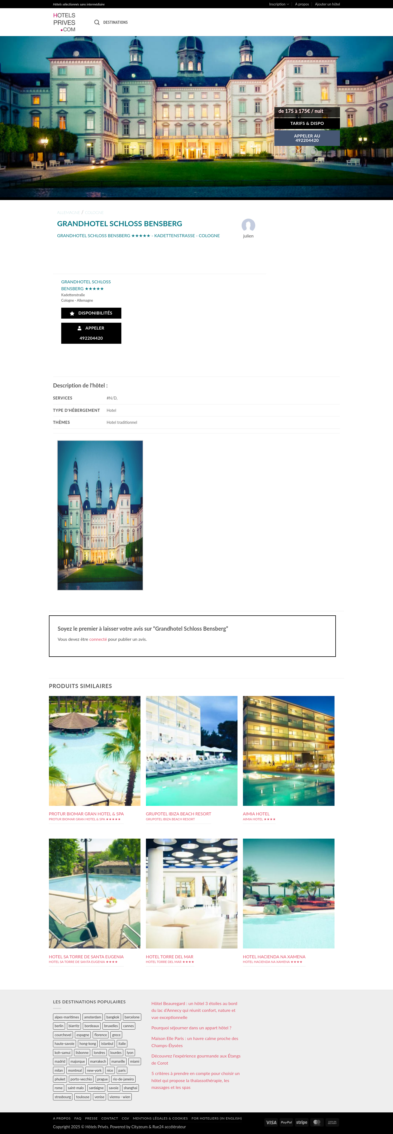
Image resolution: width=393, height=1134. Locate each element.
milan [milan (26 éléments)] (59, 1070)
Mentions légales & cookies (160, 1118)
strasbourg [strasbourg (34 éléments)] (63, 1097)
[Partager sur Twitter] (293, 151)
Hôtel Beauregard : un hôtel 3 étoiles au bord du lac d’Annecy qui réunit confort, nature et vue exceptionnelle (194, 1010)
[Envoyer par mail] (303, 151)
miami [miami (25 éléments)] (134, 1061)
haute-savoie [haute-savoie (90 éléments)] (64, 1043)
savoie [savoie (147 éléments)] (113, 1088)
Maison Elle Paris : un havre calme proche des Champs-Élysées (194, 1042)
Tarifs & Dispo (307, 123)
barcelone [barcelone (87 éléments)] (132, 1017)
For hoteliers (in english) (217, 1118)
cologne (94, 212)
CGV (125, 1118)
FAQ (77, 1118)
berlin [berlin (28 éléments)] (59, 1026)
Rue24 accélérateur (169, 1126)
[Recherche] (96, 22)
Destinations (115, 22)
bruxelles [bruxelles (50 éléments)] (111, 1026)
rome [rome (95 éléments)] (59, 1088)
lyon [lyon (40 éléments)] (130, 1052)
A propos (302, 4)
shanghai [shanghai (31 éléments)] (130, 1088)
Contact (109, 1118)
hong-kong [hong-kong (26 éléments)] (88, 1043)
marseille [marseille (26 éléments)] (118, 1061)
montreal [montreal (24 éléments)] (75, 1070)
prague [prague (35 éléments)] (102, 1079)
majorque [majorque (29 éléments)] (78, 1061)
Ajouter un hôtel (327, 4)
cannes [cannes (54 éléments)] (128, 1026)
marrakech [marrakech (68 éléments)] (98, 1061)
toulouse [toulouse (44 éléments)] (82, 1097)
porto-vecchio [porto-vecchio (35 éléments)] (81, 1079)
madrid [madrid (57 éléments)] (60, 1061)
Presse (91, 1118)
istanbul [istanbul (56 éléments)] (107, 1043)
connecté (98, 639)
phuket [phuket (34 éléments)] (60, 1079)
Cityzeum (139, 1126)
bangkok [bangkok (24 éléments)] (112, 1017)
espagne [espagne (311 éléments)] (83, 1035)
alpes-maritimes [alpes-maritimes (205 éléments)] (67, 1017)
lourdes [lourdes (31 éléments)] (116, 1052)
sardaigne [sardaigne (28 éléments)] (96, 1088)
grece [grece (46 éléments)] (116, 1035)
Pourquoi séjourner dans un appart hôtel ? (191, 1027)
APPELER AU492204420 (307, 138)
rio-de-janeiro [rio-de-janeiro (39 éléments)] (123, 1079)
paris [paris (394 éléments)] (122, 1070)
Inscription (279, 4)
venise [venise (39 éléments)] (99, 1097)
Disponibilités (91, 313)
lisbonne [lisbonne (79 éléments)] (82, 1052)
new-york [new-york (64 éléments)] (94, 1070)
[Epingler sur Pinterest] (313, 151)
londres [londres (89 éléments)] (99, 1052)
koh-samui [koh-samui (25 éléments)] (63, 1052)
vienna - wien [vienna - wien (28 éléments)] (120, 1097)
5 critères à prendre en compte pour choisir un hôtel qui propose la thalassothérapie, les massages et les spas (195, 1080)
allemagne (68, 212)
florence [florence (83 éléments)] (100, 1035)
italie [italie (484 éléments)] (122, 1043)
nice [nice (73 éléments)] (110, 1070)
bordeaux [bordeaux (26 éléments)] (91, 1026)
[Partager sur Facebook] (283, 151)
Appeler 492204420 (91, 332)
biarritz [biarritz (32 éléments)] (74, 1026)
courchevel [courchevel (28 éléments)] (63, 1035)
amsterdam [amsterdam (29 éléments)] (92, 1017)
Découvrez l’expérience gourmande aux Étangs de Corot (196, 1059)
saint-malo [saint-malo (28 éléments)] (76, 1088)
